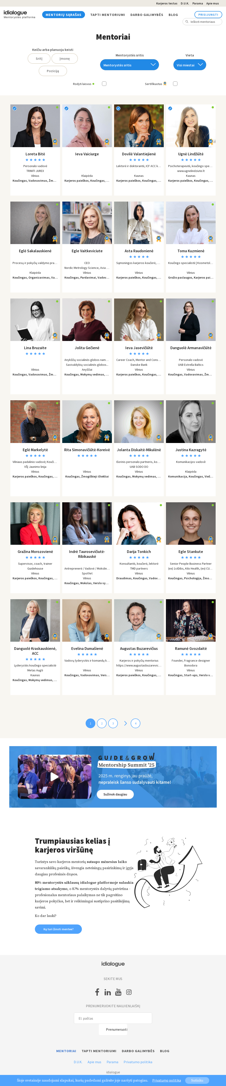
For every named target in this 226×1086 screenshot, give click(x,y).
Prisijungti (208, 15)
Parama (197, 3)
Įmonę (65, 58)
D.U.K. (185, 3)
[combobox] (129, 64)
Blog (173, 14)
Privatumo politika (138, 1062)
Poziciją (53, 71)
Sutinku (197, 1080)
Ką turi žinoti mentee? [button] (58, 929)
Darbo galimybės (146, 14)
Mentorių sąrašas (63, 14)
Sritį (39, 58)
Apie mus (212, 3)
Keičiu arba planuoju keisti (52, 49)
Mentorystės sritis (130, 55)
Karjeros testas (166, 3)
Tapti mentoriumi (107, 14)
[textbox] (127, 65)
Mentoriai (66, 1051)
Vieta (190, 55)
